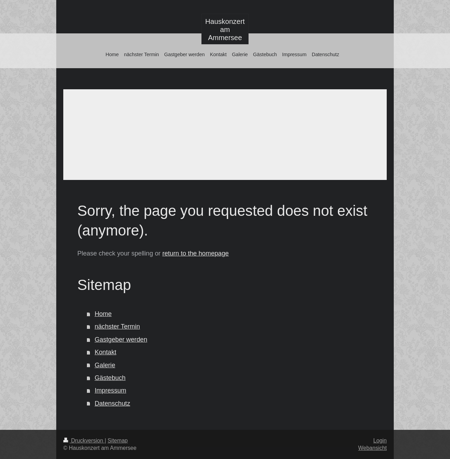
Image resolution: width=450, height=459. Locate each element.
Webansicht (372, 448)
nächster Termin (117, 326)
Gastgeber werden (121, 339)
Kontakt (105, 352)
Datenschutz (112, 403)
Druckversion (84, 441)
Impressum (110, 390)
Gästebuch (110, 377)
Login (380, 441)
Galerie (105, 365)
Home (103, 313)
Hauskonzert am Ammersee (225, 29)
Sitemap (118, 441)
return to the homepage (195, 253)
